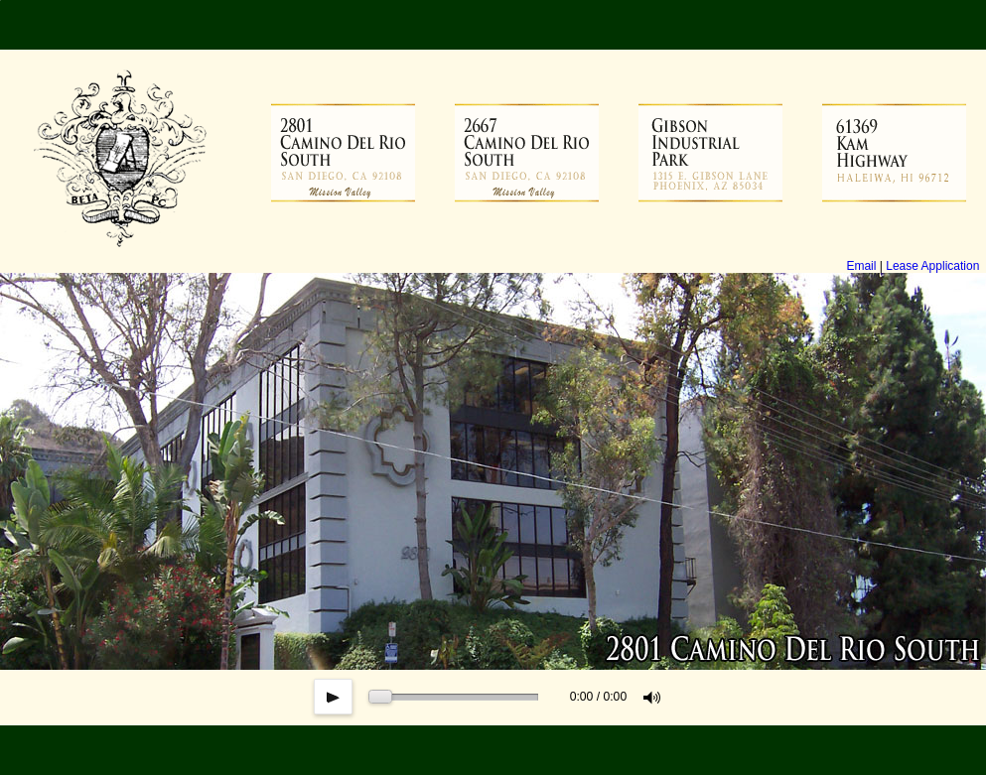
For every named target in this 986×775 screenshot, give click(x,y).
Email (861, 266)
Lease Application (932, 266)
